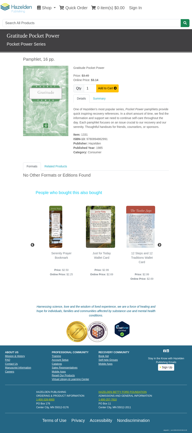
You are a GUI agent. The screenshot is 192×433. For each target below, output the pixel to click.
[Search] (92, 23)
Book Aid (104, 356)
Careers (9, 371)
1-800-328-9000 (45, 399)
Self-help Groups (108, 359)
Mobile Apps (59, 371)
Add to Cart (107, 88)
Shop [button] (45, 7)
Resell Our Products (63, 375)
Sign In (135, 7)
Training (56, 356)
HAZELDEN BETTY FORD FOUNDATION (123, 392)
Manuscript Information (18, 367)
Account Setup (60, 359)
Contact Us (11, 363)
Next (159, 245)
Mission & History (15, 356)
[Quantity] (90, 88)
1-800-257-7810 (108, 399)
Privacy (78, 420)
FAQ (7, 359)
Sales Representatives (65, 367)
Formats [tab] (32, 166)
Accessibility (101, 420)
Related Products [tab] (55, 166)
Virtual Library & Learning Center (70, 379)
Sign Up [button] (166, 367)
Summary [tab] (99, 98)
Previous (32, 245)
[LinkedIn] (167, 351)
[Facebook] (165, 351)
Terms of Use (54, 420)
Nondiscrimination (133, 420)
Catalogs (57, 363)
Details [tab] (81, 98)
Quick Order (73, 7)
